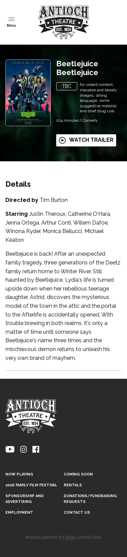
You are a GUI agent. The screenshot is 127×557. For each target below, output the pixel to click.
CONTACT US (77, 512)
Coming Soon (78, 474)
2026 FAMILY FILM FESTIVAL (31, 485)
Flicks (70, 537)
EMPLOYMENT (19, 512)
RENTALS (73, 485)
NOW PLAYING (19, 474)
